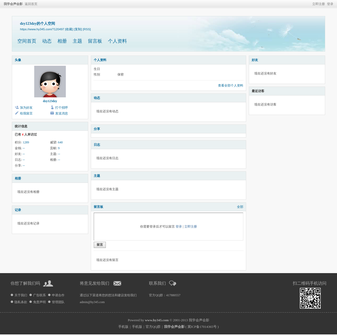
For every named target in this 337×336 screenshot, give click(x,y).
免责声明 (39, 302)
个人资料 (117, 41)
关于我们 (20, 295)
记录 (18, 210)
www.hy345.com (156, 320)
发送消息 (61, 113)
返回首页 (31, 4)
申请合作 (58, 295)
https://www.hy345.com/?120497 (42, 29)
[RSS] (87, 29)
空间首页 (26, 41)
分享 (97, 129)
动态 (47, 41)
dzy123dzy (50, 101)
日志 (97, 145)
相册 (62, 41)
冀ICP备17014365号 (202, 327)
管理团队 (58, 302)
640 (60, 142)
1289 (26, 142)
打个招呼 (61, 107)
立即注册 (318, 4)
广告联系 (39, 295)
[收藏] (69, 29)
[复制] (78, 29)
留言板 (95, 41)
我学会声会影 (13, 4)
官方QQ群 (153, 327)
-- (24, 148)
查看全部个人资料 (230, 85)
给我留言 (26, 113)
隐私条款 (20, 302)
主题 (77, 41)
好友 (255, 60)
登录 (330, 4)
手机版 (123, 327)
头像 (18, 60)
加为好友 (26, 107)
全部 (240, 207)
